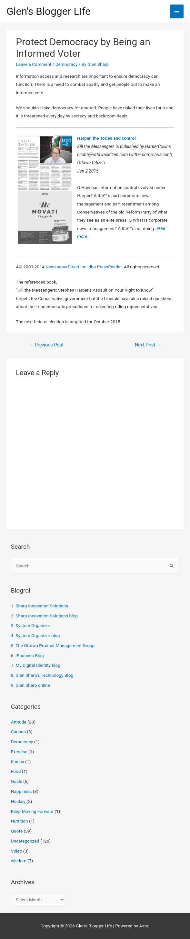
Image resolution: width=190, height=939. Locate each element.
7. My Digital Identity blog (35, 665)
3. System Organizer (30, 625)
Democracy (66, 64)
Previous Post (46, 345)
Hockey (18, 801)
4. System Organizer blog (35, 635)
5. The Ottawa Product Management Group (53, 645)
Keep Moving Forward (32, 811)
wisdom (18, 860)
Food (16, 771)
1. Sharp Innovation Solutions (39, 605)
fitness (17, 761)
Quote (17, 831)
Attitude (18, 721)
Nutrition (19, 821)
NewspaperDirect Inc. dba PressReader (83, 266)
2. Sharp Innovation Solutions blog (44, 615)
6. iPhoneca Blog (27, 655)
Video (16, 851)
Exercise (19, 751)
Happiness (21, 791)
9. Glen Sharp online (30, 685)
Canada (18, 731)
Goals (16, 781)
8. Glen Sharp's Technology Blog (42, 675)
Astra (144, 925)
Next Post (148, 345)
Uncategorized (25, 841)
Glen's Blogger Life (48, 11)
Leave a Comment (33, 64)
